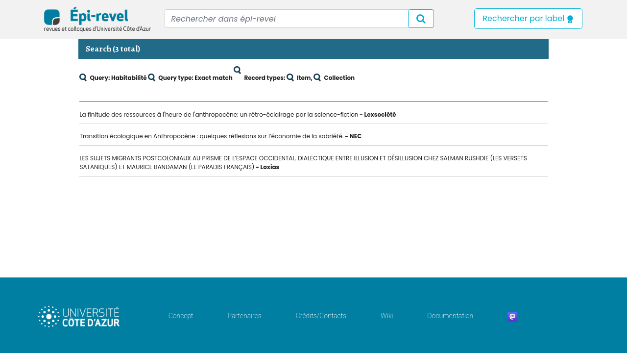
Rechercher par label (528, 18)
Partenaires (245, 316)
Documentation (450, 316)
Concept (181, 316)
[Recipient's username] (299, 18)
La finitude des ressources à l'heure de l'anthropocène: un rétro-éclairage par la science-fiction (218, 114)
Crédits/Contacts (321, 316)
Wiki (387, 316)
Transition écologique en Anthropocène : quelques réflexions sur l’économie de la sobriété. (211, 136)
